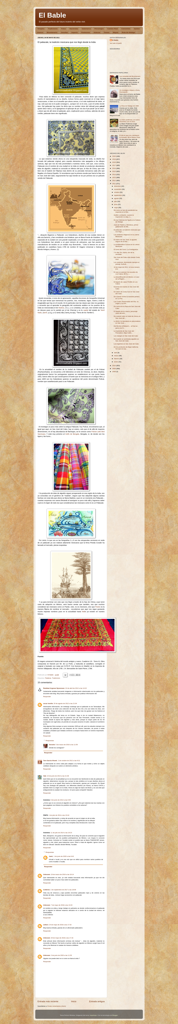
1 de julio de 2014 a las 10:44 (59, 815)
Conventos (125, 29)
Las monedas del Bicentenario (129, 76)
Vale (44, 776)
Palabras (48, 678)
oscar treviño (48, 703)
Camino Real (112, 29)
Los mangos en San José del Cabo (126, 336)
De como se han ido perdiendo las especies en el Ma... (125, 211)
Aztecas (97, 32)
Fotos (63, 29)
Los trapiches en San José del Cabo (126, 344)
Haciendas (74, 29)
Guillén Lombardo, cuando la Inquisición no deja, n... (124, 216)
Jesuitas (64, 32)
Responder (47, 696)
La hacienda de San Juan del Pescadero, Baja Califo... (124, 332)
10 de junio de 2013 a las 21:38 (58, 776)
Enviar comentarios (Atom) (56, 1006)
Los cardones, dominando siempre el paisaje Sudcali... (126, 263)
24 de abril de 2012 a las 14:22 (76, 688)
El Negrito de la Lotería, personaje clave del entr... (125, 312)
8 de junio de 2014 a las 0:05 (61, 800)
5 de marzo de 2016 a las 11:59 (67, 744)
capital (85, 310)
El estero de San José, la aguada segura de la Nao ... (125, 240)
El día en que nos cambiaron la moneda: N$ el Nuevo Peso (129, 136)
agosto (116, 198)
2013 (114, 177)
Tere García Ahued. (50, 760)
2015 (114, 171)
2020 (114, 156)
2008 (114, 371)
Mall (83, 612)
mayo (116, 207)
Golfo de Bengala (72, 434)
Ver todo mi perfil (116, 43)
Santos (137, 29)
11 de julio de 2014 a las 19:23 (61, 833)
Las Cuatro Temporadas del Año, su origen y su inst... (126, 302)
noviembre (118, 189)
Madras (61, 308)
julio (115, 201)
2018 (114, 162)
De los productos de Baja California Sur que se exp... (126, 348)
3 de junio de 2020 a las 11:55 (61, 955)
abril (116, 353)
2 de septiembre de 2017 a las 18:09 (63, 890)
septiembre (118, 195)
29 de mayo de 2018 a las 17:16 (62, 938)
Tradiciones (53, 29)
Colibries (46, 890)
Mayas (115, 32)
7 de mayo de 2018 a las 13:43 (61, 905)
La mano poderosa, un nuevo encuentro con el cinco (129, 120)
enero (116, 362)
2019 (114, 159)
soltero (45, 925)
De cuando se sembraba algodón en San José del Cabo (126, 340)
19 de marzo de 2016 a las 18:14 (62, 874)
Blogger (115, 1015)
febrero (117, 359)
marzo (116, 356)
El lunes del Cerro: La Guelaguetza (126, 249)
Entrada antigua (97, 1001)
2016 (114, 168)
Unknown (46, 874)
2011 (114, 183)
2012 (114, 180)
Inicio (73, 1001)
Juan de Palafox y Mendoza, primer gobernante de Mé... (126, 226)
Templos (40, 29)
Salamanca (86, 29)
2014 (114, 174)
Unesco (40, 32)
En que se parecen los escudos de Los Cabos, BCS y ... (126, 273)
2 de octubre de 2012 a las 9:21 (69, 760)
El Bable (52, 15)
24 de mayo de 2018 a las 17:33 (60, 925)
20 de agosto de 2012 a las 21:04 (65, 703)
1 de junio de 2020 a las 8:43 (64, 856)
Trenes (106, 32)
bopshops (93, 1015)
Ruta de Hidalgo (128, 32)
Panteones (85, 32)
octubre (117, 192)
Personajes (99, 29)
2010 (114, 365)
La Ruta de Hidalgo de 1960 (129, 106)
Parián (97, 607)
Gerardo (52, 744)
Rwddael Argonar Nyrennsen (54, 688)
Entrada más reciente (48, 1001)
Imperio (74, 32)
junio (116, 204)
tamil (45, 313)
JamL (51, 856)
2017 (114, 165)
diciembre (117, 186)
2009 (114, 368)
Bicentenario (52, 32)
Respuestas (50, 740)
